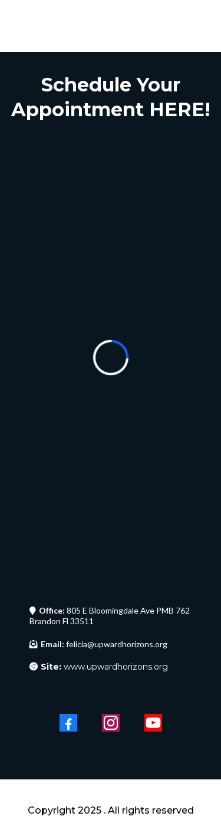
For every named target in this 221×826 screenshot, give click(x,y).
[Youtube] (153, 722)
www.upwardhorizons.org (104, 666)
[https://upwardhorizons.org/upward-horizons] (110, 793)
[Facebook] (68, 722)
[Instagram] (111, 722)
